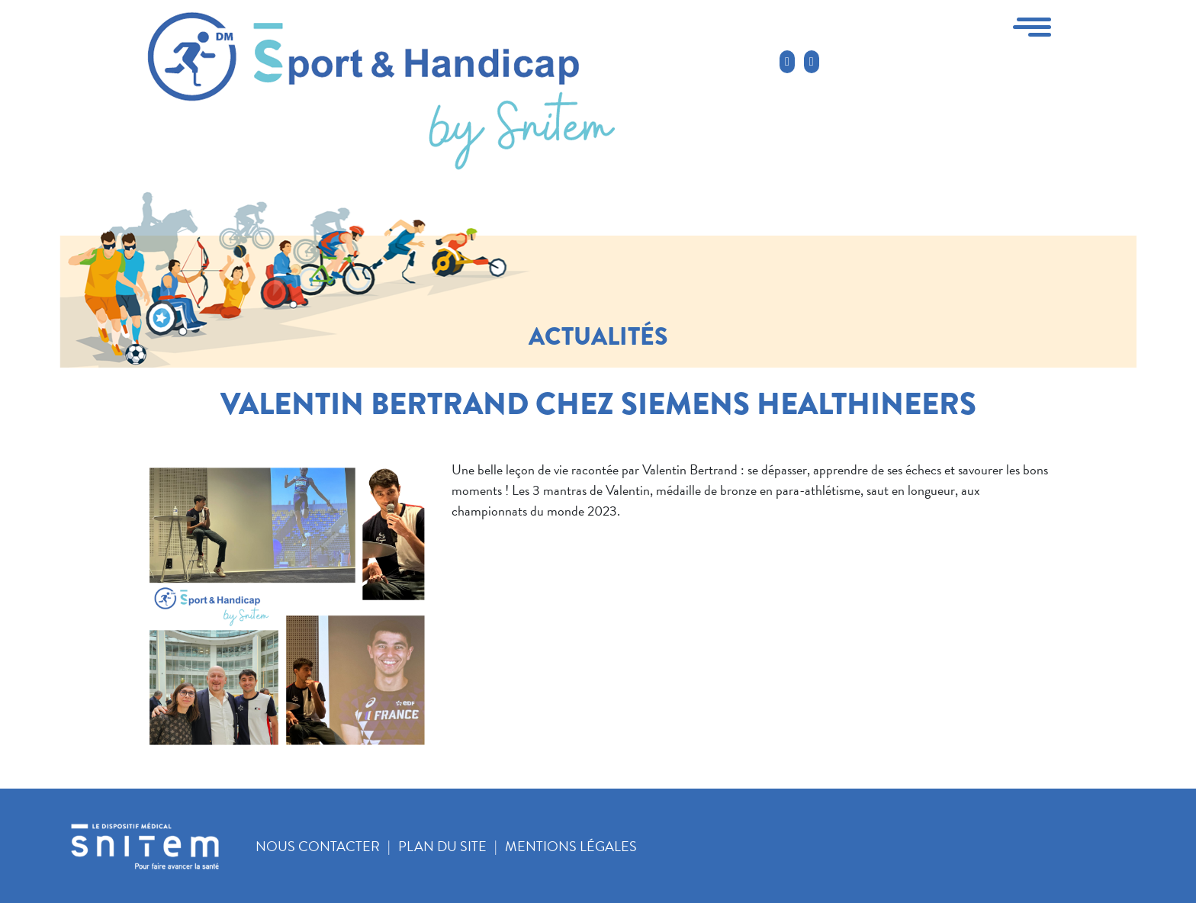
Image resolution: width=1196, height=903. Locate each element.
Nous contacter (318, 846)
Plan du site (442, 846)
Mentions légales (571, 846)
